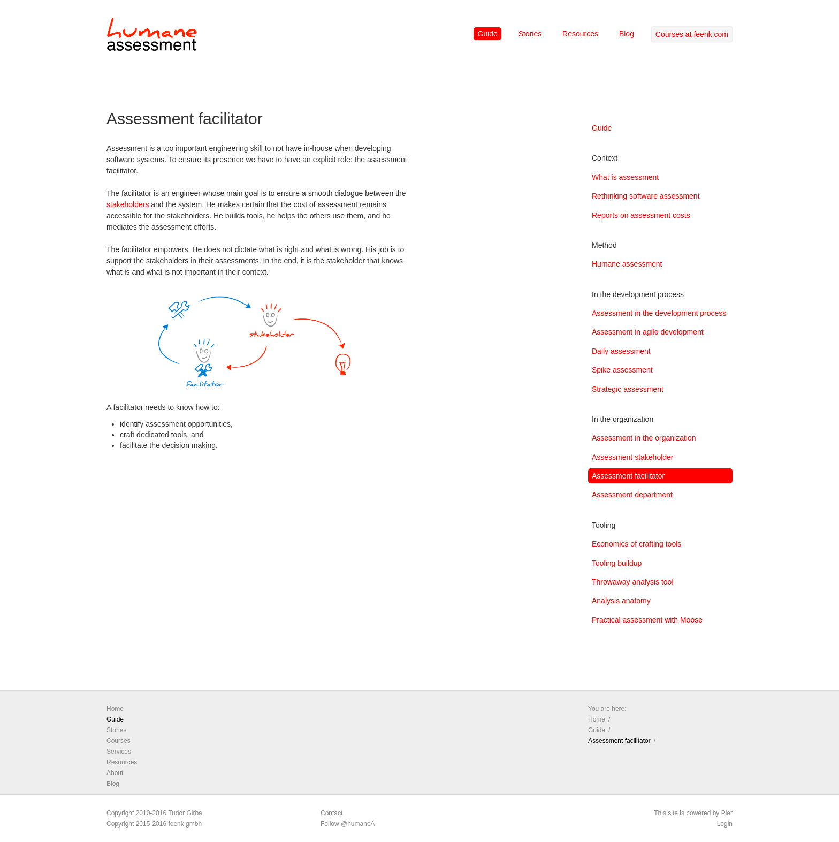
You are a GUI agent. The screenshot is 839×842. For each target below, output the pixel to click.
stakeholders (127, 204)
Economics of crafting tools (636, 544)
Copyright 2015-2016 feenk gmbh (154, 824)
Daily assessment (621, 351)
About (114, 773)
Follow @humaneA (348, 824)
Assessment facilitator (628, 476)
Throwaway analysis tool (633, 582)
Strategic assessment (627, 389)
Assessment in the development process (659, 313)
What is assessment (625, 177)
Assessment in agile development (648, 332)
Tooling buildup (617, 563)
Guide (487, 33)
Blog (626, 33)
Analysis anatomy (621, 600)
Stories (530, 33)
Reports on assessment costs (641, 215)
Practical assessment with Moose (647, 620)
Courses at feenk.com (691, 34)
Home (115, 708)
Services (118, 751)
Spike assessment (622, 370)
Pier (727, 813)
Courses (118, 741)
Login (725, 824)
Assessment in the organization (644, 438)
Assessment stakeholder (633, 457)
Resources (580, 33)
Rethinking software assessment (646, 196)
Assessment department (632, 494)
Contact (331, 813)
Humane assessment (627, 264)
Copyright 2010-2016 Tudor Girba (154, 813)
